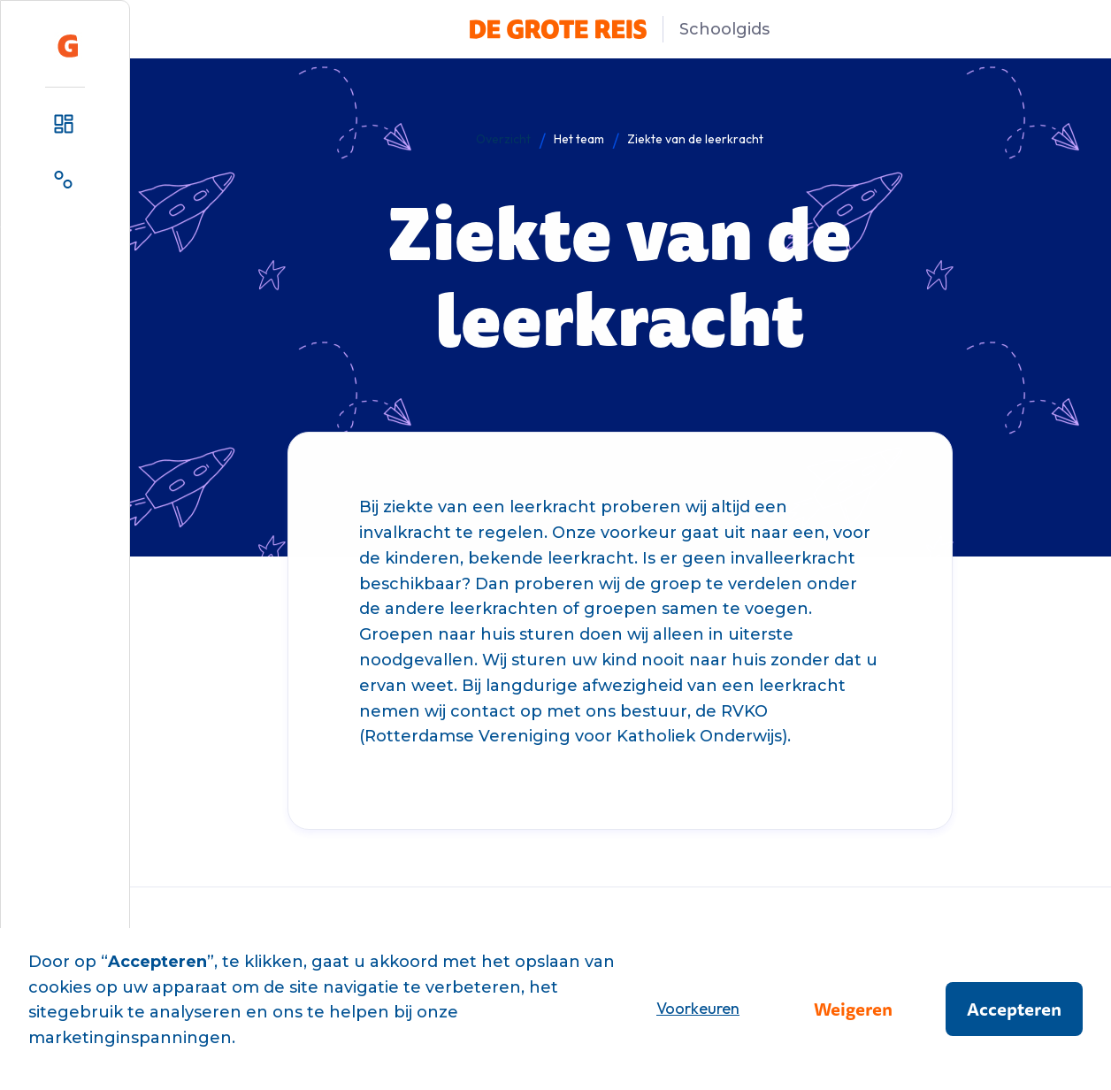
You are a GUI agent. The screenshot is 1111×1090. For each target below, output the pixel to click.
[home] (68, 46)
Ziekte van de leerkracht (695, 139)
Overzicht (503, 139)
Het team (579, 139)
